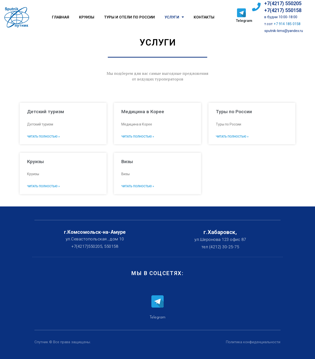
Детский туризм (46, 111)
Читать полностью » (43, 136)
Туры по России (234, 111)
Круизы (86, 17)
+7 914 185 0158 (287, 24)
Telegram (244, 20)
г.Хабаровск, (220, 232)
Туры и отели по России (129, 17)
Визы (127, 161)
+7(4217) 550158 (282, 10)
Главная (60, 17)
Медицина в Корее (142, 111)
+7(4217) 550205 (282, 3)
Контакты (204, 17)
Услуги (174, 17)
